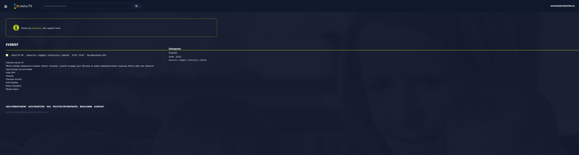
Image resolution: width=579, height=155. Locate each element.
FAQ (49, 106)
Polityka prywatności (65, 106)
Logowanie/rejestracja (562, 6)
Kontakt (99, 106)
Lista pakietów (36, 106)
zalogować (36, 28)
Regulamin (86, 106)
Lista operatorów (16, 106)
